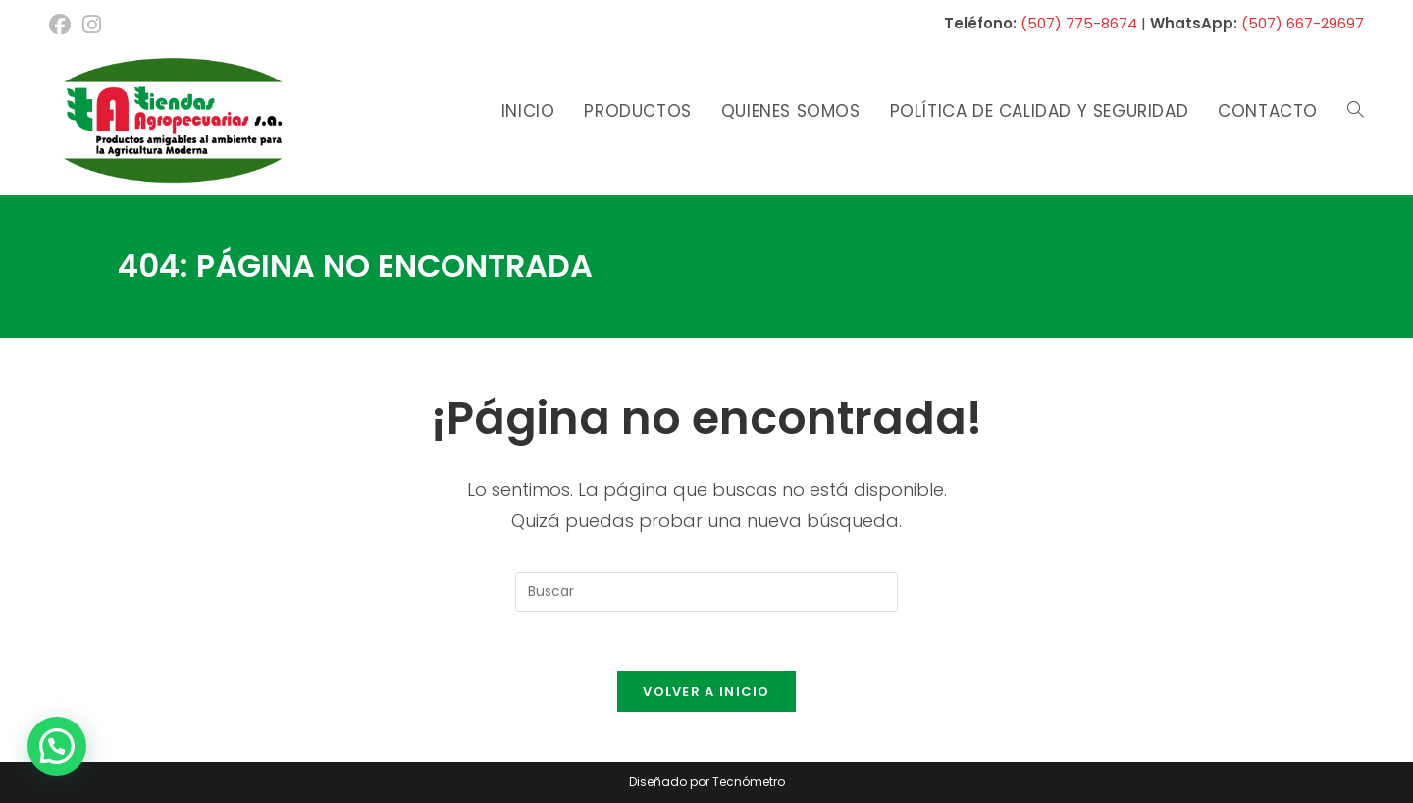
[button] (56, 746)
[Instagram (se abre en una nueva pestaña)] (92, 24)
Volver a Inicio (706, 691)
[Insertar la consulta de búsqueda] (706, 592)
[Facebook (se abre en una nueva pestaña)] (63, 24)
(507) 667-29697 (1302, 23)
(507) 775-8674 (1078, 23)
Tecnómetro (748, 782)
